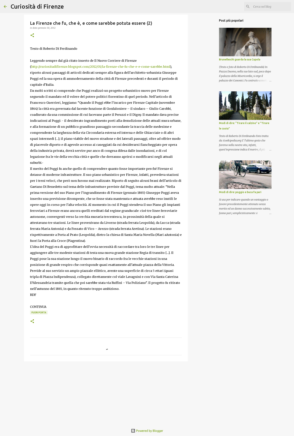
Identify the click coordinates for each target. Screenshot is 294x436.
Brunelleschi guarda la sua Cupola (239, 59)
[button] (32, 35)
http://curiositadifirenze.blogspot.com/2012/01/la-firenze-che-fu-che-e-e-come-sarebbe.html (100, 66)
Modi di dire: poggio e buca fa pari (240, 192)
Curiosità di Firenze (37, 6)
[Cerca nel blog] (271, 6)
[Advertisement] (105, 393)
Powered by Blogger (147, 430)
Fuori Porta (39, 312)
